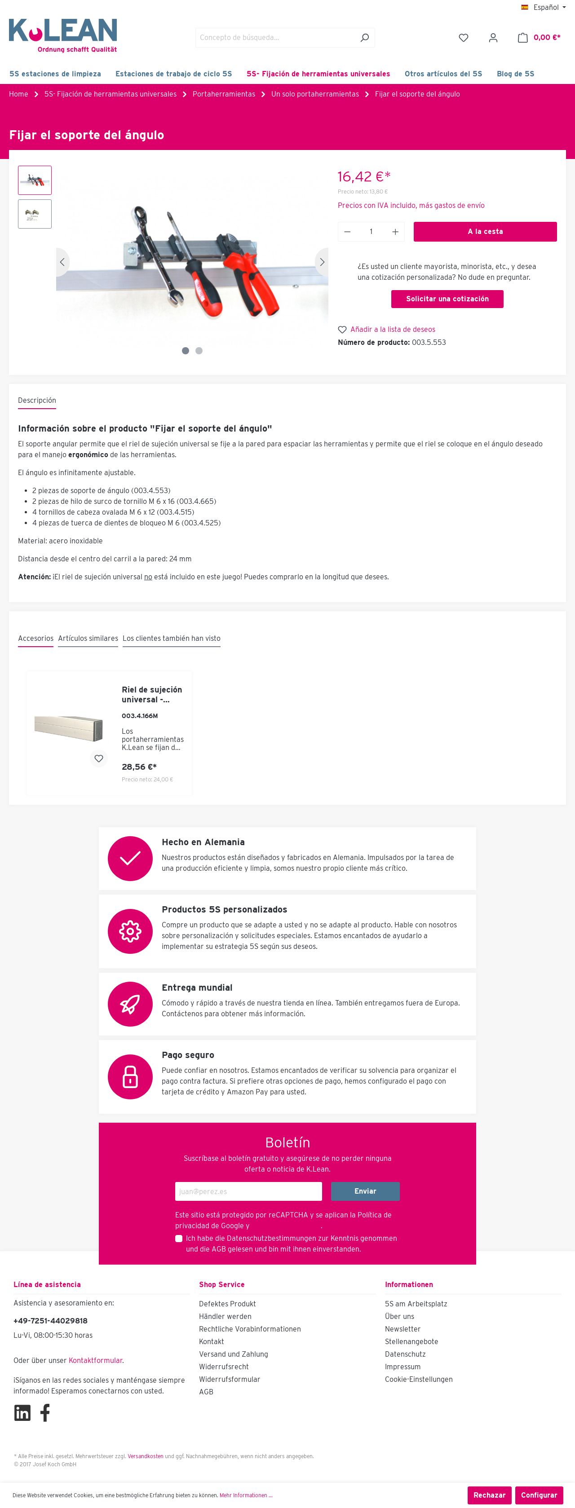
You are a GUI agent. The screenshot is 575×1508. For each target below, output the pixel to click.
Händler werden (225, 1316)
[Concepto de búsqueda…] (274, 38)
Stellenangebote (411, 1341)
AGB (219, 1249)
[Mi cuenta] (493, 37)
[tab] (37, 401)
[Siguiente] (321, 262)
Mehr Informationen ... (246, 1495)
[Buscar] (364, 38)
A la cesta (485, 231)
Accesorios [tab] (35, 638)
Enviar (365, 1191)
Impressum (403, 1366)
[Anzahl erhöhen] (395, 232)
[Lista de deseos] (463, 37)
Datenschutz (405, 1354)
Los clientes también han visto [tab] (172, 638)
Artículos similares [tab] (88, 638)
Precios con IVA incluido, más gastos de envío (411, 205)
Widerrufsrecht (224, 1366)
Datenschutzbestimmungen (271, 1238)
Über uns (399, 1316)
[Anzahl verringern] (347, 232)
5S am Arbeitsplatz (416, 1304)
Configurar (539, 1495)
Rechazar (489, 1495)
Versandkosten (146, 1456)
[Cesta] (539, 37)
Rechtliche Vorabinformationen (250, 1329)
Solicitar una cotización (447, 299)
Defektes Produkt (227, 1304)
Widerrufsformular (230, 1379)
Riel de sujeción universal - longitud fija (152, 695)
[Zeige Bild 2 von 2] (199, 350)
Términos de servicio (285, 1225)
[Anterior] (63, 262)
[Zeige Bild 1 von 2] (185, 350)
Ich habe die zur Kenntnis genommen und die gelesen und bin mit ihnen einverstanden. (291, 1243)
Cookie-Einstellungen (419, 1379)
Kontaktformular (95, 1360)
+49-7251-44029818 (50, 1321)
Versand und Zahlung (233, 1354)
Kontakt (211, 1341)
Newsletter (403, 1329)
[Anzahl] (371, 232)
